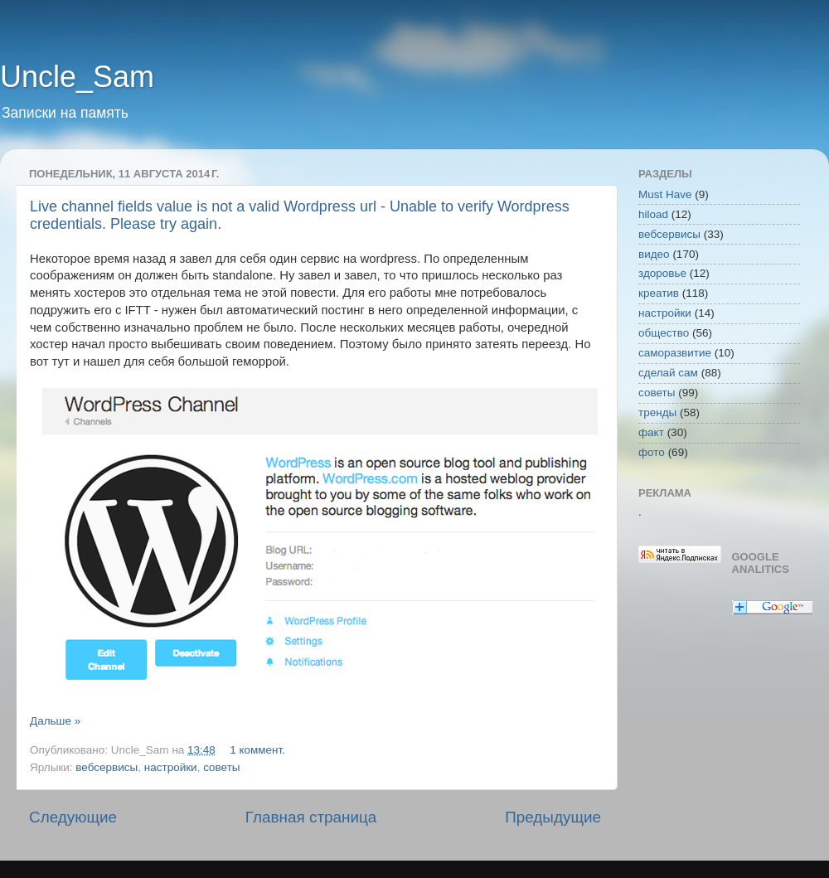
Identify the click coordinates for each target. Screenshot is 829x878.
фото (651, 452)
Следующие (73, 817)
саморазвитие (674, 353)
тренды (657, 412)
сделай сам (668, 372)
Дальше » (55, 721)
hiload (653, 214)
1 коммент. (257, 750)
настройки (170, 767)
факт (651, 432)
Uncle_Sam (77, 77)
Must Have (665, 194)
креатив (658, 293)
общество (663, 333)
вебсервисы (106, 767)
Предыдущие (553, 817)
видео (654, 254)
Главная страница (311, 817)
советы (221, 767)
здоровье (662, 273)
